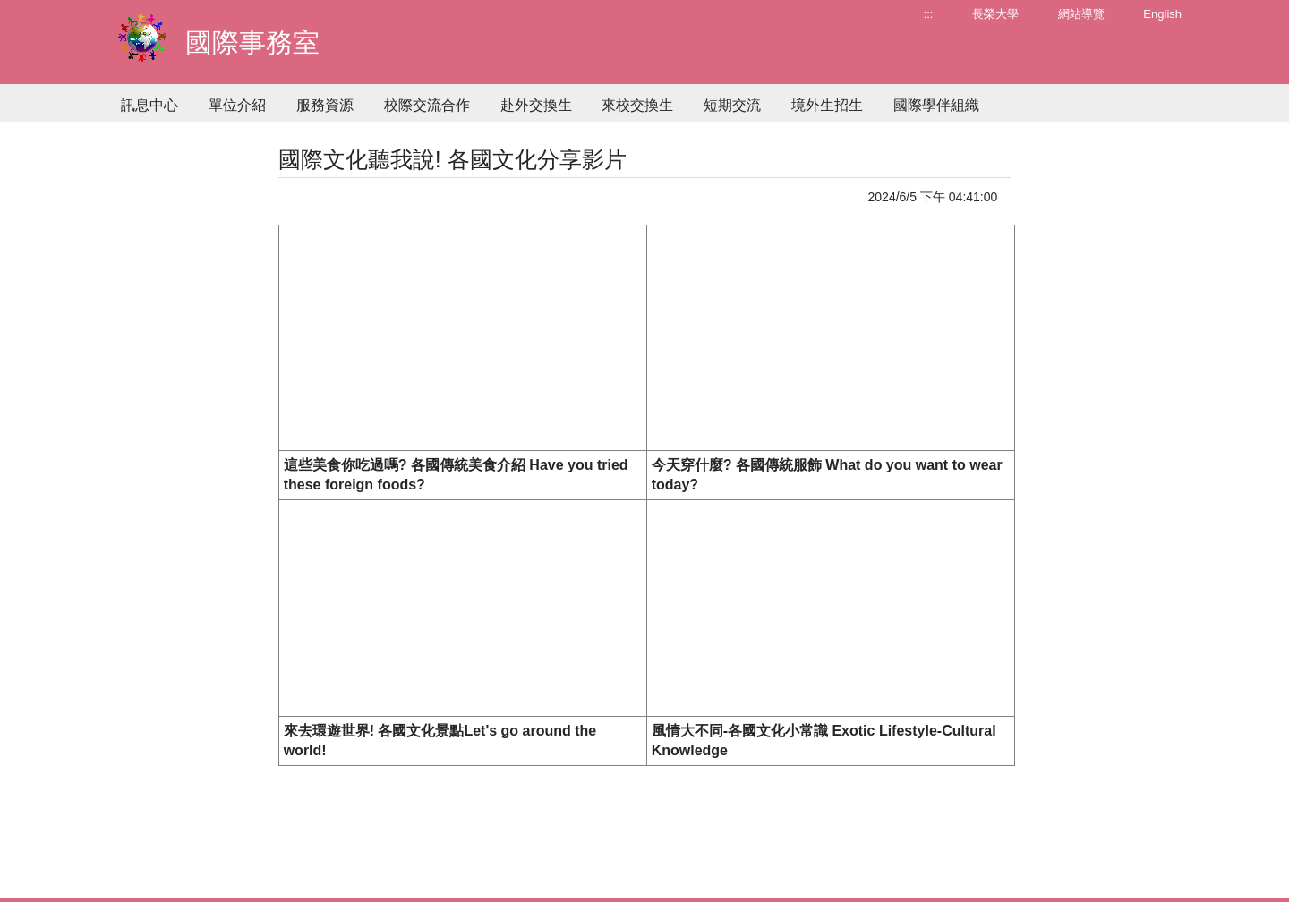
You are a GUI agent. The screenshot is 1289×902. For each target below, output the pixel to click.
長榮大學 (995, 14)
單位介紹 (237, 105)
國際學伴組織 (936, 105)
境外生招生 (827, 105)
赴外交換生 (536, 105)
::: (929, 14)
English (1162, 14)
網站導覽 (1081, 14)
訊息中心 (149, 105)
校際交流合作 (427, 105)
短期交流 (732, 105)
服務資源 (325, 105)
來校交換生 (637, 105)
